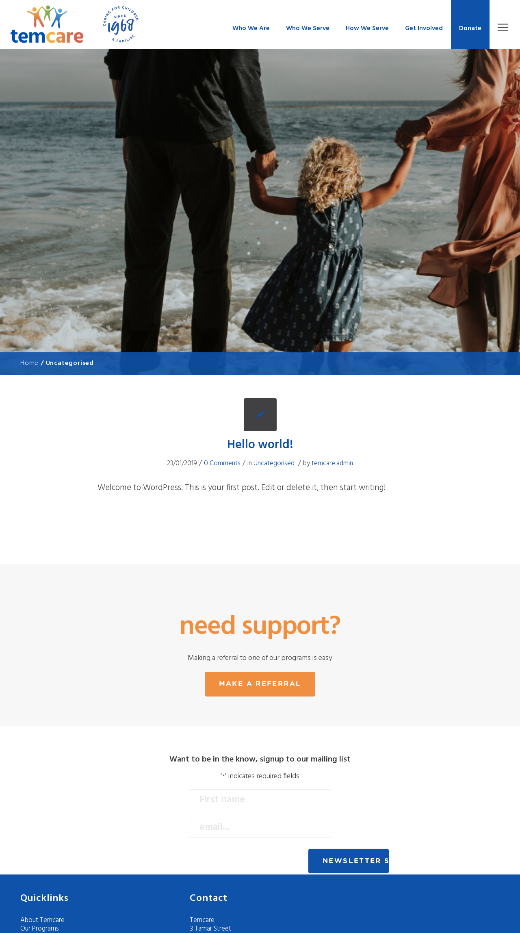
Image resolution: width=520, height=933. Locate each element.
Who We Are (251, 28)
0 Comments (222, 463)
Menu (502, 27)
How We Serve (367, 28)
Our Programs (39, 928)
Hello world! (260, 445)
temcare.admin (332, 463)
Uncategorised (274, 463)
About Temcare (42, 920)
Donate (470, 28)
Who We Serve (307, 28)
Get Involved (424, 28)
